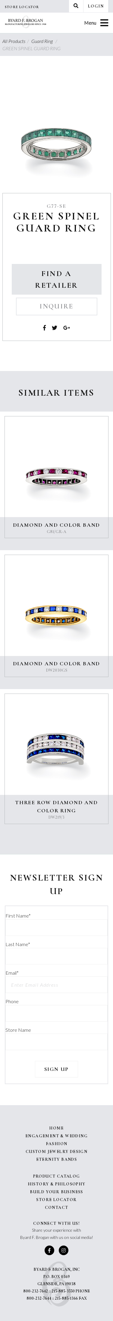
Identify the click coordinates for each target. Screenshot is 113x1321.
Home (56, 1128)
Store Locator (22, 7)
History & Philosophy (57, 1184)
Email (12, 973)
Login (96, 6)
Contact (56, 1207)
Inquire (56, 306)
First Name (18, 915)
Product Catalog (56, 1176)
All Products (16, 41)
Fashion (56, 1143)
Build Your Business (56, 1191)
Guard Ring (45, 41)
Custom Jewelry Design (56, 1151)
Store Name (18, 1030)
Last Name (17, 944)
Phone (12, 1001)
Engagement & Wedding (56, 1136)
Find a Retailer (56, 279)
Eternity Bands (56, 1159)
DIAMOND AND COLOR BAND (56, 525)
